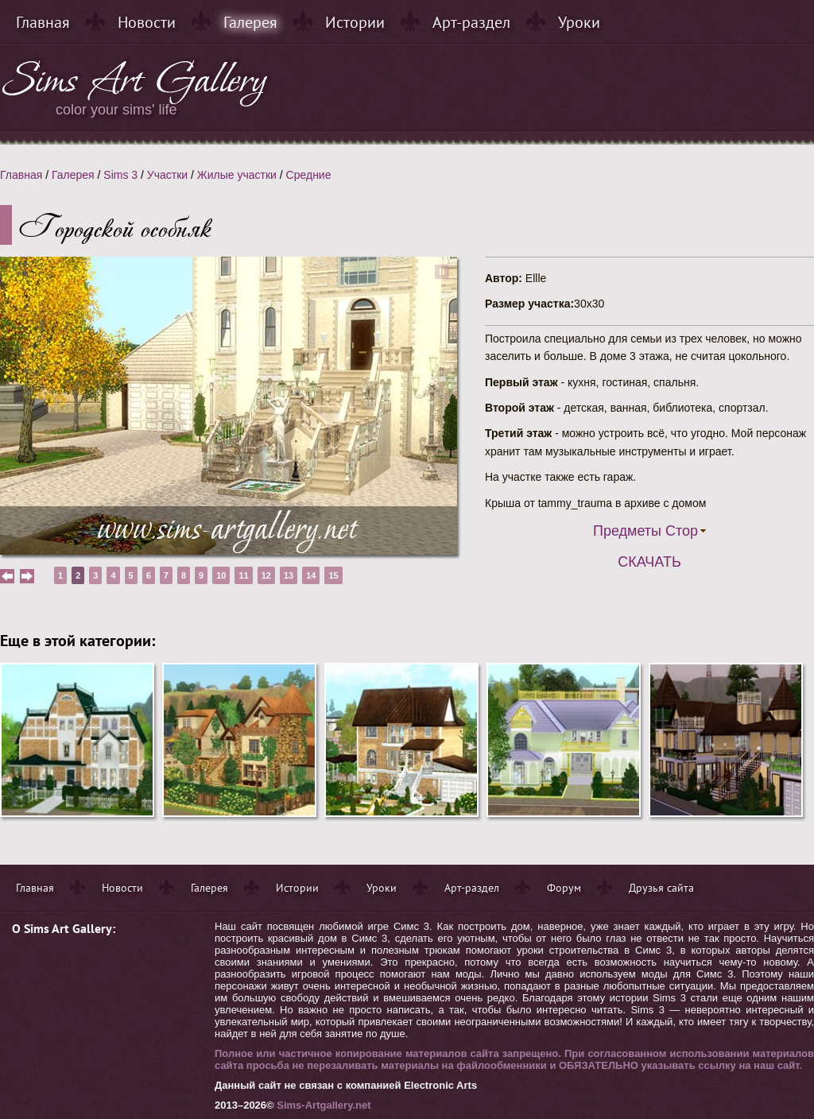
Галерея (250, 22)
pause (442, 272)
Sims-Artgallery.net (323, 1105)
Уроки (579, 22)
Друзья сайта (661, 888)
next (27, 576)
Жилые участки (237, 174)
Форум (564, 888)
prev (7, 576)
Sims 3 (120, 174)
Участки (167, 174)
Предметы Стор (645, 531)
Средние (308, 174)
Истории (355, 22)
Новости (147, 22)
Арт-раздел (471, 22)
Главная (43, 22)
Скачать (649, 562)
